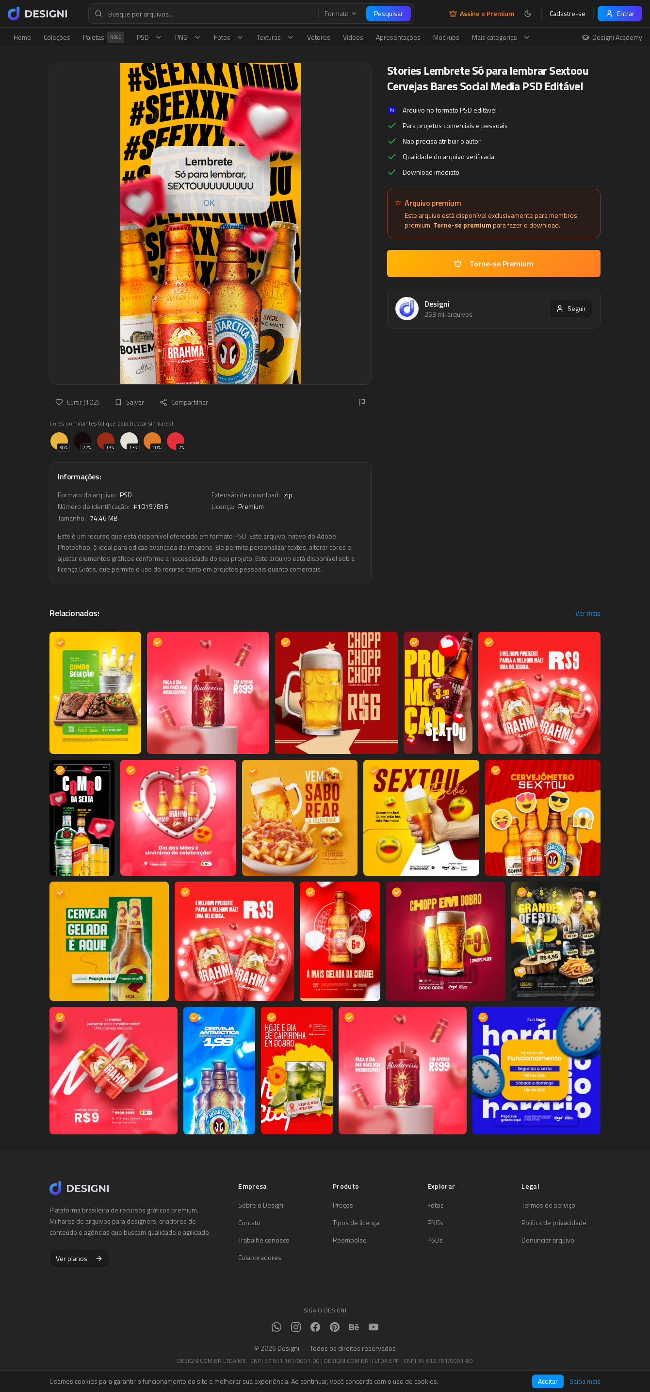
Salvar (129, 402)
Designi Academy (612, 37)
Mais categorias (501, 37)
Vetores (318, 37)
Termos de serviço (548, 1205)
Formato (341, 13)
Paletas (103, 37)
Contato (249, 1223)
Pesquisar (388, 13)
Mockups (446, 37)
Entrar (619, 13)
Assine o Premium (481, 13)
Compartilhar (184, 402)
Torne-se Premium (494, 263)
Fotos (229, 37)
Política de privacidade (553, 1223)
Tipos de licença (356, 1223)
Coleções (57, 37)
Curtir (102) (77, 402)
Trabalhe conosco (264, 1240)
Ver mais (588, 613)
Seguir (571, 308)
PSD (149, 37)
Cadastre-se (567, 13)
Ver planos (79, 1258)
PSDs (435, 1240)
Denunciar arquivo (547, 1240)
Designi (437, 304)
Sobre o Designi (261, 1205)
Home (22, 37)
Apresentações (398, 37)
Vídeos (353, 37)
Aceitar (548, 1381)
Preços (343, 1205)
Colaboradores (259, 1257)
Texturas (275, 37)
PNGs (435, 1223)
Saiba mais (585, 1381)
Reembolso (350, 1240)
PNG (188, 37)
